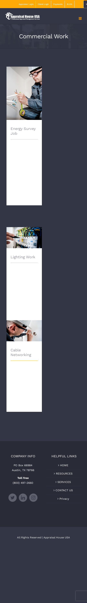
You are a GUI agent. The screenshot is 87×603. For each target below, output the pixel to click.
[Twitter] (12, 498)
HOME (64, 465)
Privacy (64, 498)
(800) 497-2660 (23, 482)
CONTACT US (64, 490)
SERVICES (64, 482)
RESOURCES (64, 473)
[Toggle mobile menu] (80, 18)
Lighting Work (23, 257)
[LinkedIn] (23, 498)
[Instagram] (33, 498)
